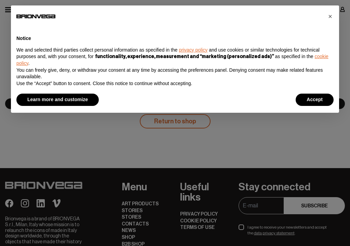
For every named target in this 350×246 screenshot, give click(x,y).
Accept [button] (315, 99)
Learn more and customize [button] (57, 99)
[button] (330, 16)
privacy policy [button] (193, 50)
